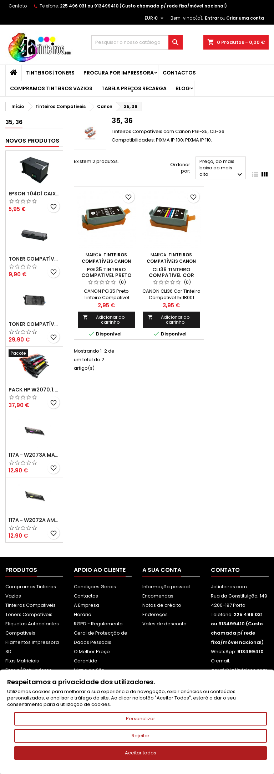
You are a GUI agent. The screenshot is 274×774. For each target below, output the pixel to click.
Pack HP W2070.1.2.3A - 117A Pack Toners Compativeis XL (34, 390)
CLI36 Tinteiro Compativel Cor (171, 272)
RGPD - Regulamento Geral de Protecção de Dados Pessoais (100, 633)
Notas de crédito (161, 605)
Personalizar (140, 718)
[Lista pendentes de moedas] (154, 18)
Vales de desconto (164, 623)
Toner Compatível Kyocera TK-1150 (34, 259)
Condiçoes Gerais (95, 586)
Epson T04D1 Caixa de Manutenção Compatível (34, 193)
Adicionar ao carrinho (104, 319)
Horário (82, 614)
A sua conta (161, 570)
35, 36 (13, 122)
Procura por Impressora (118, 72)
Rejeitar (140, 735)
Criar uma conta (245, 18)
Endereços (155, 614)
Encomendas (157, 596)
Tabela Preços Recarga (134, 88)
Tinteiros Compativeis (30, 605)
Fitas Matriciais (22, 660)
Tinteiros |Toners (50, 72)
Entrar (212, 18)
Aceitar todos (140, 752)
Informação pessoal (166, 586)
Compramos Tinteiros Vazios (51, 88)
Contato (18, 6)
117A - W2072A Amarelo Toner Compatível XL (34, 520)
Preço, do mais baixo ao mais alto (221, 168)
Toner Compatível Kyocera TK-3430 (34, 324)
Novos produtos (32, 141)
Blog (183, 88)
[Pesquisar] (137, 42)
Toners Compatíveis (28, 614)
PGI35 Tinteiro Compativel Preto (106, 272)
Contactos (179, 72)
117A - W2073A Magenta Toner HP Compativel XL (34, 455)
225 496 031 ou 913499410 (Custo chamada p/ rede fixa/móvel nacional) (143, 6)
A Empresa (86, 605)
